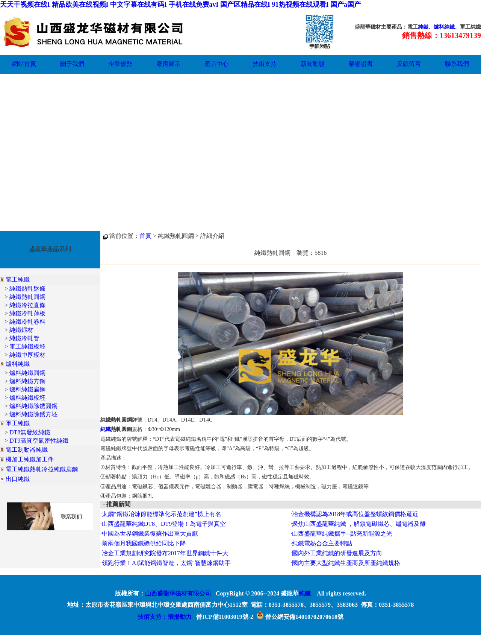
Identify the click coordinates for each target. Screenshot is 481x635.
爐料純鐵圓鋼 (27, 373)
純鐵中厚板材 (27, 355)
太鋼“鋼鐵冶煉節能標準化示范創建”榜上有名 (161, 514)
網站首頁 (24, 64)
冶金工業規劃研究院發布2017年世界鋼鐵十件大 (165, 553)
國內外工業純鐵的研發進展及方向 (337, 553)
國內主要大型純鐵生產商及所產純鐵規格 (346, 563)
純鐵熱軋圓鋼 (27, 297)
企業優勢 (120, 64)
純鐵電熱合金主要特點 (322, 543)
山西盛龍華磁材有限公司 (178, 593)
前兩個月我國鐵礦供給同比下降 (144, 543)
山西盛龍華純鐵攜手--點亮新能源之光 (342, 533)
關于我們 (72, 64)
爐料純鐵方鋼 (27, 381)
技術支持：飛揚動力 (165, 617)
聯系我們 (457, 64)
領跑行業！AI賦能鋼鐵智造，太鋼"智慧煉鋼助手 (166, 563)
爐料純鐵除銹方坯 (33, 414)
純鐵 (423, 27)
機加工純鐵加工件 (30, 459)
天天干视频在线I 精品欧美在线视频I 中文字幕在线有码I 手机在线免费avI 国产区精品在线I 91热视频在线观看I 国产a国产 (180, 4)
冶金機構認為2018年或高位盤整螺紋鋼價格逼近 (355, 514)
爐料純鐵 (444, 27)
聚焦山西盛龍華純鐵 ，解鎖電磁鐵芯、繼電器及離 (359, 524)
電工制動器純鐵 (27, 449)
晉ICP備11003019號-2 (224, 617)
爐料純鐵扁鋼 (27, 389)
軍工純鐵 (18, 423)
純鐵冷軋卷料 (27, 321)
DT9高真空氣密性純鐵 (38, 440)
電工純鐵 (18, 279)
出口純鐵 (18, 479)
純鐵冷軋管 (24, 338)
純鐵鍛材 (21, 330)
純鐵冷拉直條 (27, 305)
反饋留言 (409, 64)
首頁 (145, 236)
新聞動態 (313, 64)
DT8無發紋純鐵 (29, 432)
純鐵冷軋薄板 (27, 313)
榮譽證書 (361, 64)
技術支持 (265, 64)
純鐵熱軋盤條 (27, 288)
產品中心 (216, 64)
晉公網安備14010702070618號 (299, 617)
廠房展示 (168, 64)
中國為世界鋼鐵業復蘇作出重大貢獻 (150, 533)
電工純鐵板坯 (27, 346)
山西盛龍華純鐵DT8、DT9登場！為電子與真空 (164, 524)
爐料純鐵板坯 (27, 397)
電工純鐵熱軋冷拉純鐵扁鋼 (42, 469)
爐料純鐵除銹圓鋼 (33, 406)
